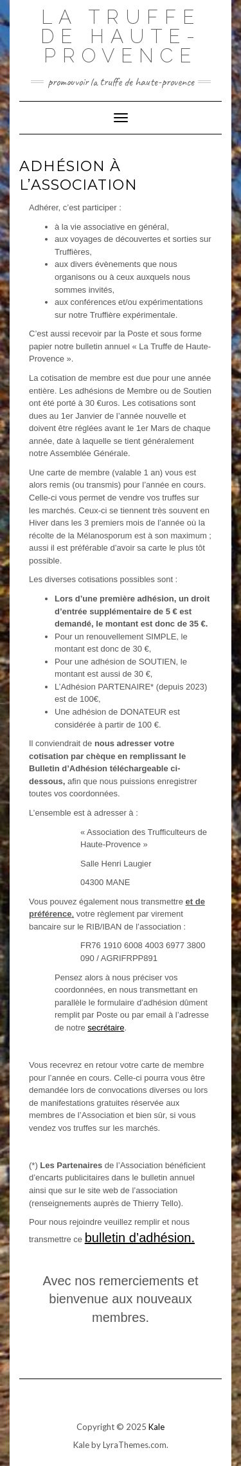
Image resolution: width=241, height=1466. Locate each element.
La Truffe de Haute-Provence (120, 36)
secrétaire (105, 1027)
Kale (156, 1427)
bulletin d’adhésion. (140, 1238)
